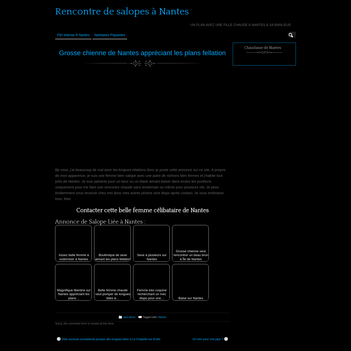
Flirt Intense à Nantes (73, 35)
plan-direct (129, 317)
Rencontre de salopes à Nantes (122, 11)
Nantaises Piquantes (109, 35)
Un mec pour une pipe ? (210, 339)
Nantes (162, 317)
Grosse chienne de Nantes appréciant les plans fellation (142, 53)
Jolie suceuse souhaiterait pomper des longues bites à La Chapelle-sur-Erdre (108, 339)
